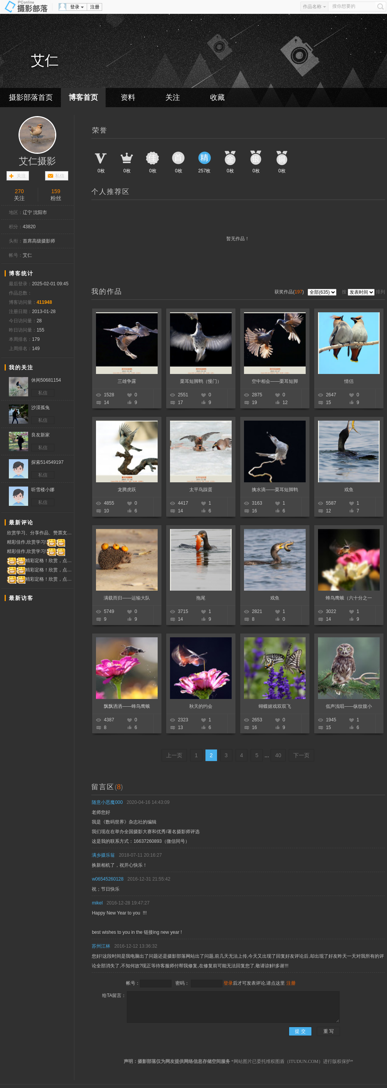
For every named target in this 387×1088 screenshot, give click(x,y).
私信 (59, 176)
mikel (97, 903)
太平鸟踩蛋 (200, 489)
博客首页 (83, 97)
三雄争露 (127, 381)
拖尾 (200, 598)
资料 (128, 97)
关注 (172, 97)
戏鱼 (348, 489)
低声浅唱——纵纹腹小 (349, 706)
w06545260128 (107, 879)
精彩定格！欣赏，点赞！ (40, 560)
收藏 (217, 97)
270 (19, 191)
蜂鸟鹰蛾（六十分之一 (349, 598)
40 (278, 755)
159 (55, 191)
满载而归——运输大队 (127, 598)
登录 (74, 6)
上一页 (174, 755)
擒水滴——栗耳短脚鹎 (275, 489)
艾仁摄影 (37, 161)
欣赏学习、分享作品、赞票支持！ (40, 533)
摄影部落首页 (31, 97)
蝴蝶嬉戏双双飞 (275, 706)
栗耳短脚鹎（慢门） (201, 381)
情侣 (348, 381)
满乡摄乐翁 (103, 855)
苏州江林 (101, 946)
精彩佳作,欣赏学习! (36, 542)
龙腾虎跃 (127, 489)
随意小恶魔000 (107, 802)
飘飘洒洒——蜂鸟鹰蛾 (127, 706)
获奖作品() (289, 292)
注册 (94, 7)
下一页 (301, 755)
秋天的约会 (200, 706)
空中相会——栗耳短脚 (275, 381)
